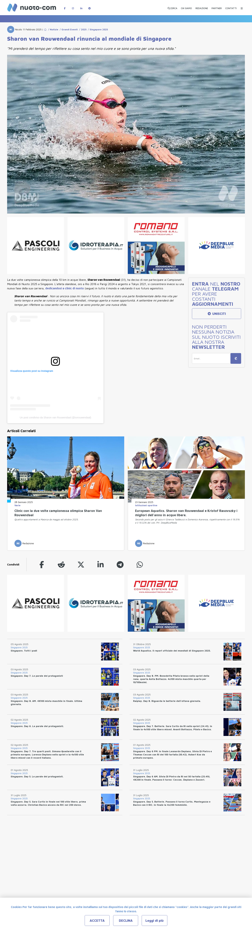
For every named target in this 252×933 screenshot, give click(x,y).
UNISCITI (216, 314)
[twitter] (81, 564)
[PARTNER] (216, 7)
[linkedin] (100, 564)
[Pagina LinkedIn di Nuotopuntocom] (81, 6)
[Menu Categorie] (241, 6)
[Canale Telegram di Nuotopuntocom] (89, 6)
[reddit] (61, 564)
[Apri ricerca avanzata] (172, 7)
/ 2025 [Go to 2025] (82, 29)
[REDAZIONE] (202, 7)
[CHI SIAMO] (186, 7)
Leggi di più (154, 920)
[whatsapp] (140, 564)
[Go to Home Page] (45, 29)
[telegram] (120, 564)
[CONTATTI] (230, 7)
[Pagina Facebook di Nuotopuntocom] (65, 6)
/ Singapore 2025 (97, 29)
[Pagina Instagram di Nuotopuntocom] (73, 6)
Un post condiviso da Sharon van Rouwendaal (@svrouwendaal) (55, 417)
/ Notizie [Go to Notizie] (52, 29)
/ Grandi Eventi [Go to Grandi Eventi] (68, 29)
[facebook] (42, 564)
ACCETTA (97, 920)
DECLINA (126, 920)
